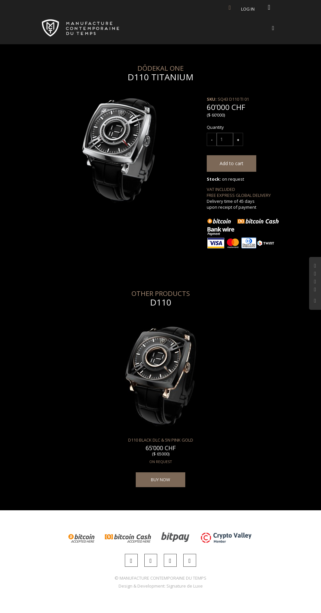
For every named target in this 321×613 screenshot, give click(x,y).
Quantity (215, 127)
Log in (248, 9)
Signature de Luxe (184, 586)
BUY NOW (160, 480)
